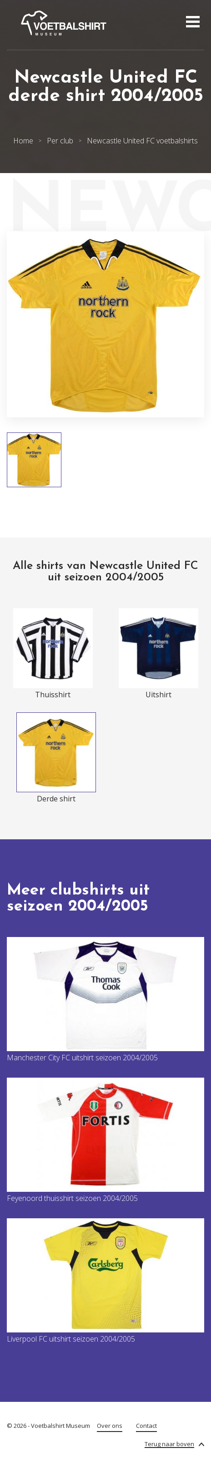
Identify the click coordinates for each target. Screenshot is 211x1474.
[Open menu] (191, 23)
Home (23, 141)
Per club (60, 141)
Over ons (109, 1425)
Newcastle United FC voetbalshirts (142, 141)
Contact (146, 1425)
